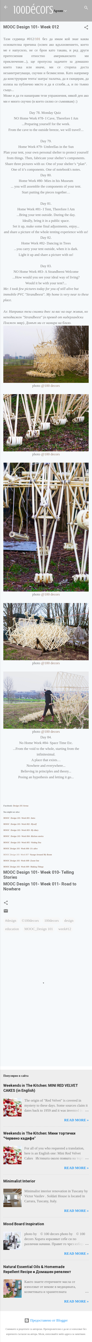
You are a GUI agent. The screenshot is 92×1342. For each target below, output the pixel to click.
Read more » (76, 1120)
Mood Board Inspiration (23, 1224)
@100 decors (50, 386)
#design (10, 921)
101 (37, 39)
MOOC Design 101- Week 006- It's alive (20, 848)
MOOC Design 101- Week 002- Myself (20, 824)
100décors (33, 10)
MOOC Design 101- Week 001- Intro (19, 818)
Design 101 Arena (20, 806)
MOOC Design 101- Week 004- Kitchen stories (23, 836)
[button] (86, 28)
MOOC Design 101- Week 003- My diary (20, 830)
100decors (51, 921)
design (68, 921)
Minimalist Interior (19, 1181)
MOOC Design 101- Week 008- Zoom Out (21, 861)
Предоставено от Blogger (46, 1320)
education (12, 929)
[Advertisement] (16, 1045)
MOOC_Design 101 (38, 929)
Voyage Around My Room (27, 854)
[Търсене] (86, 8)
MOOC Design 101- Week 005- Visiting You (22, 842)
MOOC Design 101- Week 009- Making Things (23, 867)
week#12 (64, 929)
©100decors (30, 921)
